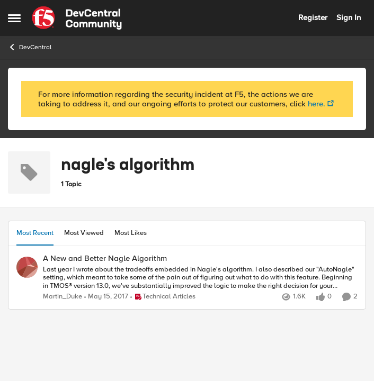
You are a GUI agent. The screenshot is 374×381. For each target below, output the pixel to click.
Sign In (348, 17)
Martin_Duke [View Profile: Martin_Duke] (62, 297)
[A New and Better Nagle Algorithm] (200, 277)
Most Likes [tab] (130, 233)
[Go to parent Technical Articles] (162, 297)
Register (312, 17)
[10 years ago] (106, 297)
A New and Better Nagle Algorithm (105, 258)
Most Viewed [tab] (84, 233)
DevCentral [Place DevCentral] (29, 47)
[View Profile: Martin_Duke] (27, 267)
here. (316, 103)
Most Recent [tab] (35, 233)
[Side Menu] (14, 18)
